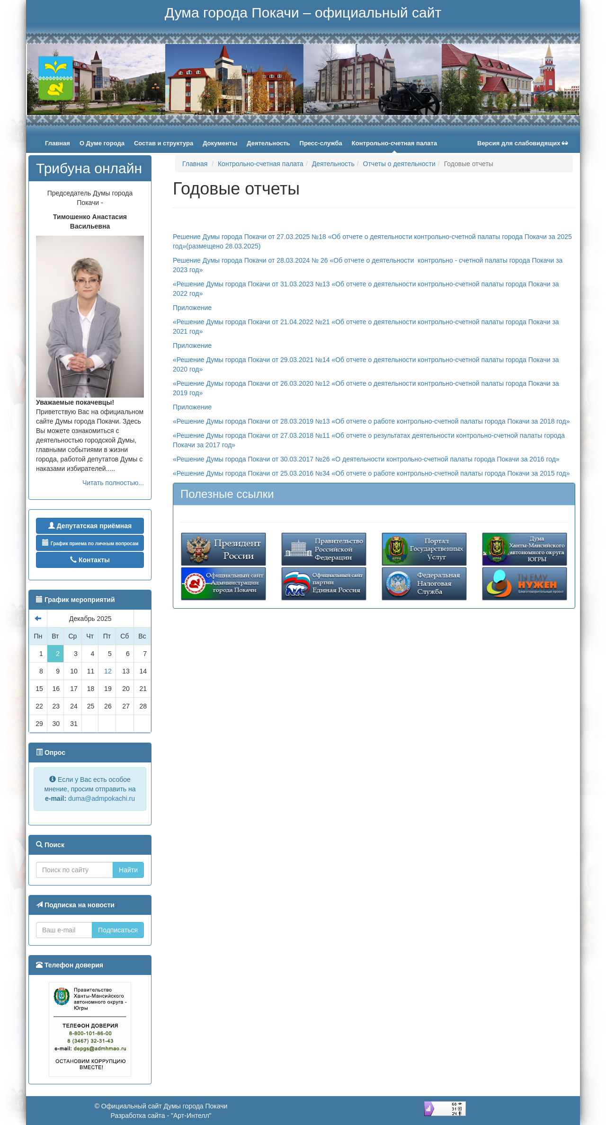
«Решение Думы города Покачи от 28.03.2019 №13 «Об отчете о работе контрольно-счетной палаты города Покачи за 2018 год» (372, 421)
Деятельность (333, 164)
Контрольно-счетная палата (260, 164)
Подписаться (118, 930)
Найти (128, 870)
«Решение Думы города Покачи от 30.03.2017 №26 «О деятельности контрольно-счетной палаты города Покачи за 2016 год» (366, 459)
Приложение (192, 307)
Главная (194, 164)
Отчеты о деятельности (399, 164)
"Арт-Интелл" (191, 1115)
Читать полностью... (113, 483)
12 (108, 671)
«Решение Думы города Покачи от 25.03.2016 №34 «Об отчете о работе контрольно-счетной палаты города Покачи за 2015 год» (371, 473)
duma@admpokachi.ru (101, 798)
